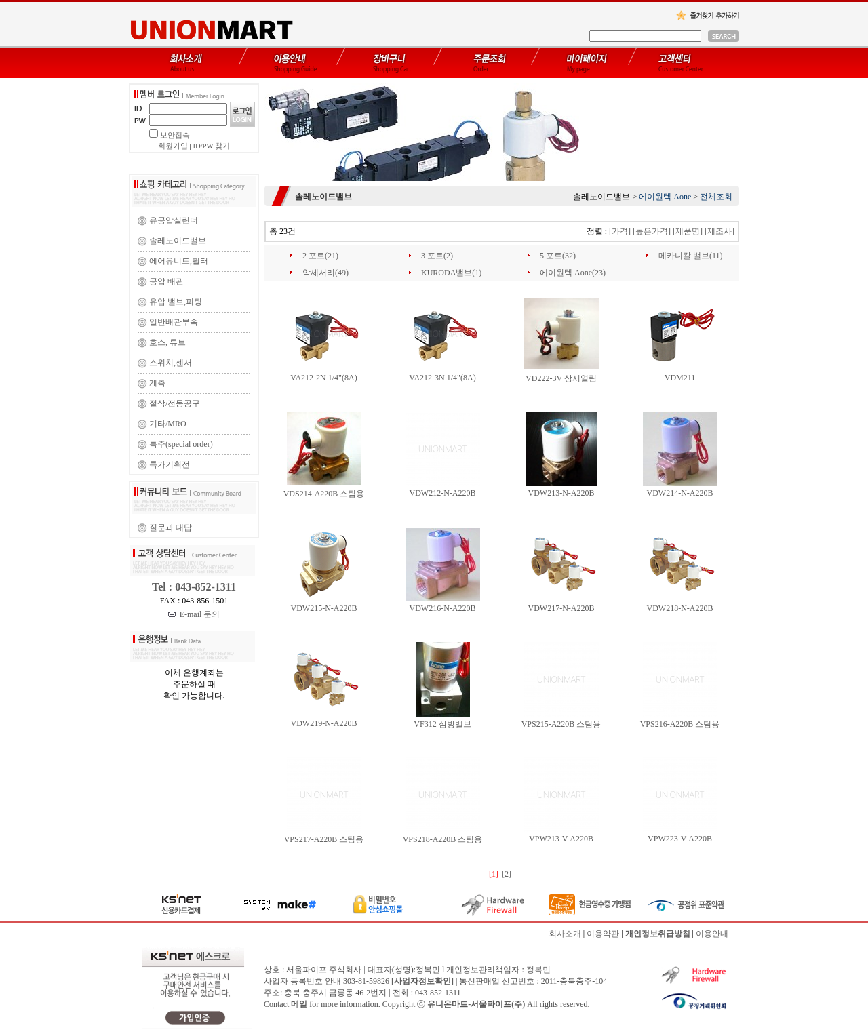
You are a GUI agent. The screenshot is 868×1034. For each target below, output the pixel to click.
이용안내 (712, 933)
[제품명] (688, 231)
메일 (299, 1004)
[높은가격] (652, 231)
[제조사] (719, 231)
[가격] (620, 231)
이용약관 (603, 933)
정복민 (538, 969)
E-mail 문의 (194, 614)
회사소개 (565, 933)
